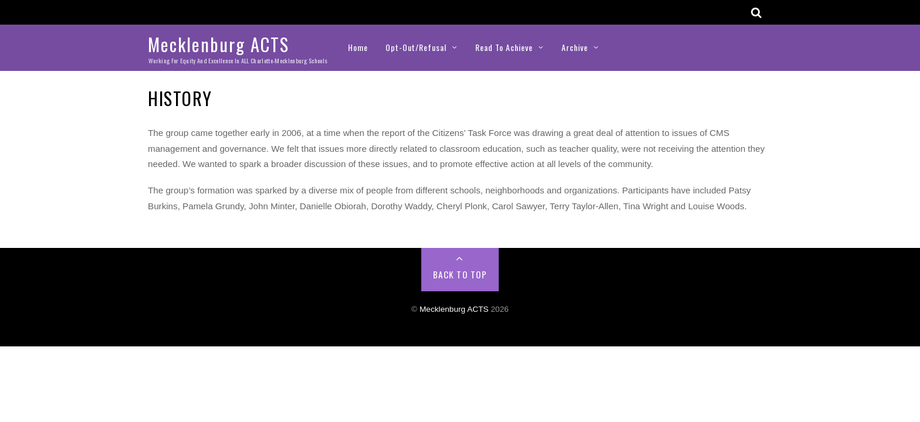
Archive (575, 47)
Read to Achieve (504, 47)
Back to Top (460, 274)
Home (358, 47)
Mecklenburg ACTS (454, 309)
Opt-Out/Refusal (416, 47)
